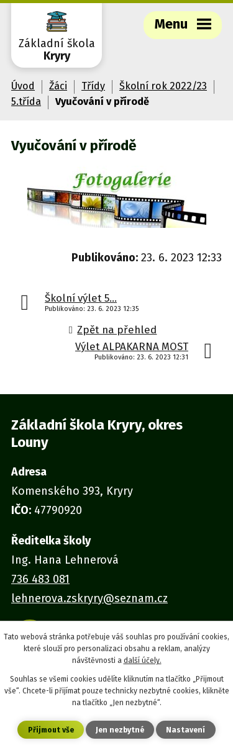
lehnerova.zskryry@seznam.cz (89, 598)
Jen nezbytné (120, 730)
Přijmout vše (51, 730)
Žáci (58, 86)
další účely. (143, 660)
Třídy (93, 86)
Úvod (23, 86)
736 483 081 (40, 579)
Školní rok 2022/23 (163, 86)
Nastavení (185, 730)
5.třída (26, 101)
